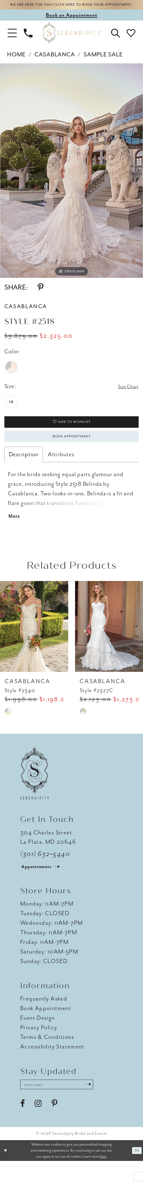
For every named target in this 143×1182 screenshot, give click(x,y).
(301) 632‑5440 (45, 872)
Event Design (37, 1036)
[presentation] (34, 645)
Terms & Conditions (47, 1055)
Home (16, 63)
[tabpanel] (71, 179)
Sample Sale (103, 63)
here (103, 1177)
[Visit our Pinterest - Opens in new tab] (54, 1124)
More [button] (16, 533)
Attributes (61, 469)
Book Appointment (71, 450)
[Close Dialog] (6, 1171)
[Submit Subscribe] (107, 1104)
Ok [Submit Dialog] (136, 1171)
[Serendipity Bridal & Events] (71, 41)
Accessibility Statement (52, 1065)
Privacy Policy (38, 1046)
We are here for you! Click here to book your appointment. (71, 9)
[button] (12, 41)
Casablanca (54, 63)
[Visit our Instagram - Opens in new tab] (38, 1124)
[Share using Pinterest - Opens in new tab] (40, 295)
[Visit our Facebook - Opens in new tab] (22, 1124)
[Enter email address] (67, 1104)
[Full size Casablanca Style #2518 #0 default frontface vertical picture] (71, 179)
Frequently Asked (43, 1017)
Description (23, 469)
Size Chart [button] (125, 395)
